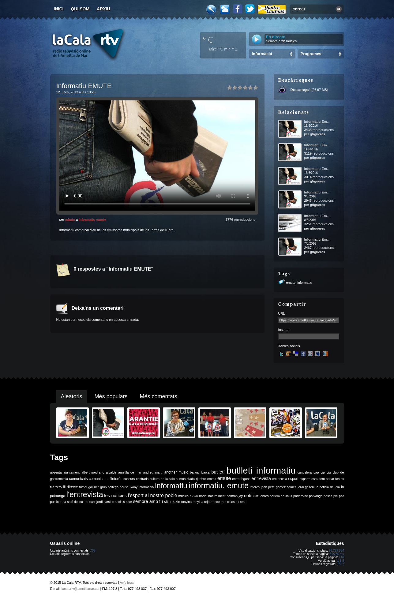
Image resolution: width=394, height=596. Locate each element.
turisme (241, 502)
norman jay (235, 496)
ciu (329, 472)
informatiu (304, 282)
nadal (203, 496)
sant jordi (96, 502)
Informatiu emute (92, 219)
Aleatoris (71, 396)
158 (93, 550)
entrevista (261, 478)
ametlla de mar (129, 472)
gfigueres (317, 134)
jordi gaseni (306, 487)
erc (274, 479)
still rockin (172, 502)
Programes (311, 53)
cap (316, 472)
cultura (154, 479)
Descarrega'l (301, 90)
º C (208, 39)
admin (70, 219)
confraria (142, 479)
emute (291, 282)
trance (215, 502)
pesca (328, 496)
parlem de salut (281, 496)
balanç (194, 472)
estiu (314, 479)
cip (323, 472)
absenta (56, 472)
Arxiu (103, 8)
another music (176, 472)
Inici (59, 8)
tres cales (228, 502)
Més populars (111, 396)
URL (281, 313)
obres (265, 496)
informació (146, 487)
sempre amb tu (148, 501)
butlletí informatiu (261, 470)
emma (211, 479)
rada (63, 502)
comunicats (78, 479)
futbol (83, 487)
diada (191, 479)
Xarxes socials (289, 346)
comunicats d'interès (105, 479)
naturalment (216, 496)
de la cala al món (173, 479)
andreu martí (153, 472)
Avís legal (127, 582)
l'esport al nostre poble (152, 495)
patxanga (316, 496)
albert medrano (92, 472)
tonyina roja (201, 502)
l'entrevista (84, 494)
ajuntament (71, 472)
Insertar (284, 330)
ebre (203, 479)
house (124, 487)
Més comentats (158, 396)
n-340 (194, 496)
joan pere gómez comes (278, 487)
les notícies (115, 495)
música (183, 496)
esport (293, 479)
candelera (304, 472)
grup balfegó (109, 487)
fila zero (56, 487)
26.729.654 (336, 550)
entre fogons (241, 479)
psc (341, 496)
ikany (133, 487)
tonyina (186, 502)
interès (255, 487)
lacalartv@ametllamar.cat (80, 588)
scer (129, 502)
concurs (129, 479)
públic (54, 502)
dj (197, 479)
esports (304, 479)
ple (335, 496)
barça (205, 472)
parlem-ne (300, 496)
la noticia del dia (328, 487)
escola (282, 479)
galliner (93, 487)
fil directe (70, 487)
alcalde (111, 472)
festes (339, 479)
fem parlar (326, 479)
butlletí (217, 472)
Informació (262, 53)
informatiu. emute (219, 485)
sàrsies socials (114, 502)
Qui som (80, 8)
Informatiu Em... (317, 121)
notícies (252, 495)
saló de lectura (77, 502)
